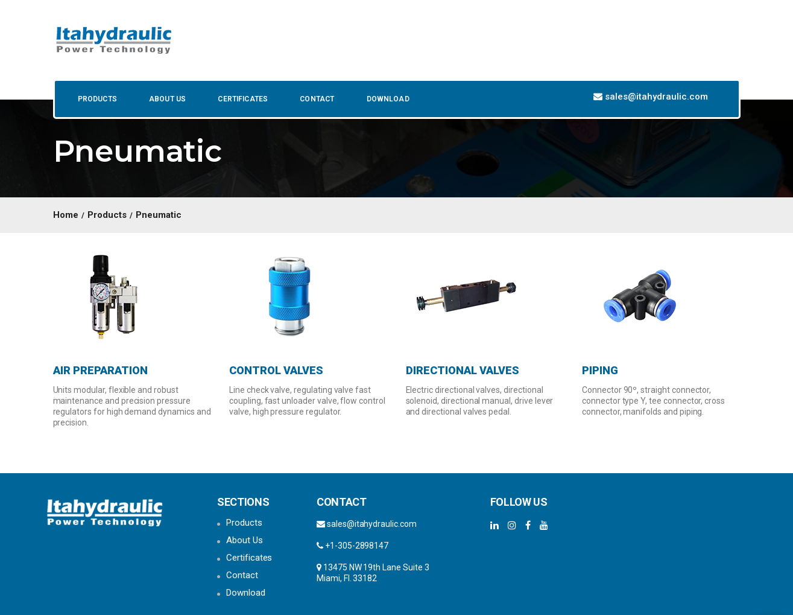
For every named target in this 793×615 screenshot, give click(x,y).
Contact (316, 99)
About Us (166, 99)
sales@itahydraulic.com (656, 96)
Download (386, 99)
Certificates (242, 99)
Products (96, 99)
